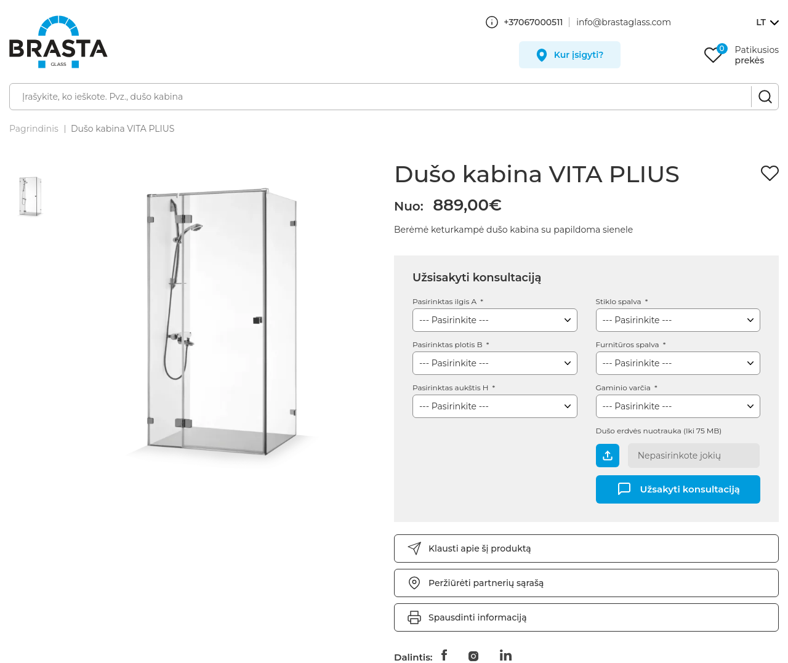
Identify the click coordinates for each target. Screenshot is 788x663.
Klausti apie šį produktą (479, 548)
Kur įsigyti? (579, 54)
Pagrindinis (33, 128)
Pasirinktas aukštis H (451, 387)
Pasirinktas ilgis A (445, 301)
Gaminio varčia (624, 387)
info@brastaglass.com (623, 22)
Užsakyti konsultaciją (690, 488)
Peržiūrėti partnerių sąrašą (486, 583)
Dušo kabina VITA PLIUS (123, 128)
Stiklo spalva (619, 301)
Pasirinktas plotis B (448, 344)
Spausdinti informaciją (477, 617)
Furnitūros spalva (628, 344)
